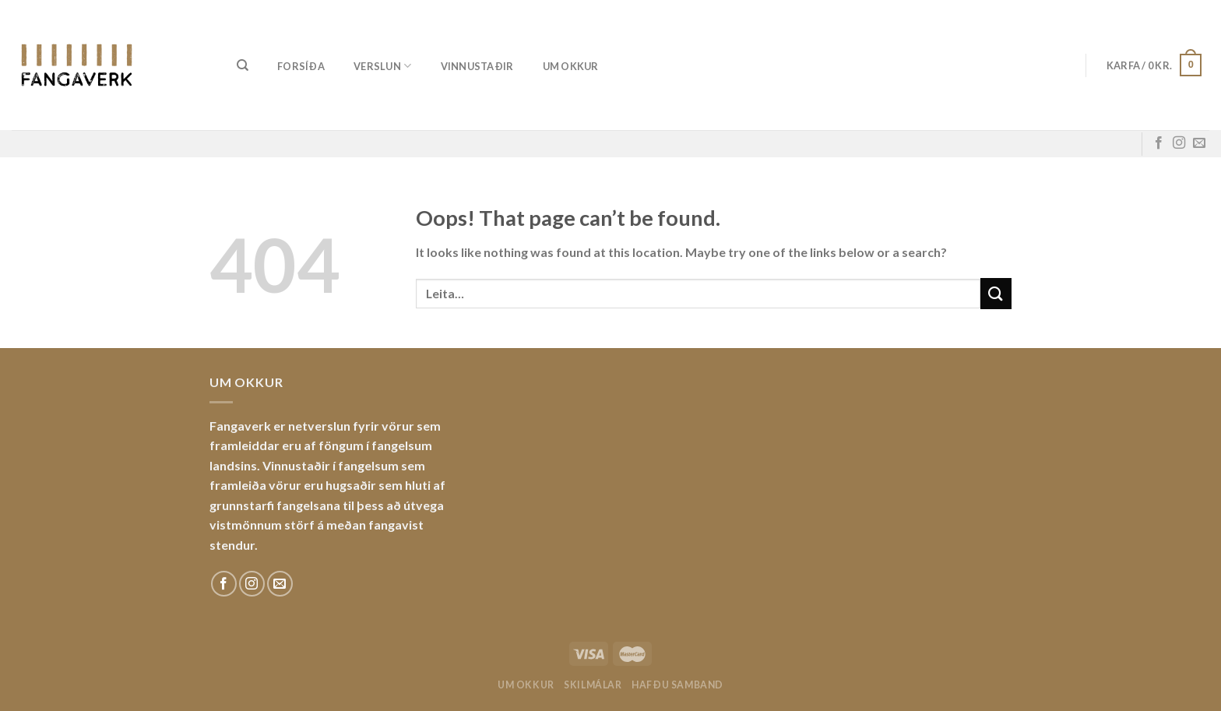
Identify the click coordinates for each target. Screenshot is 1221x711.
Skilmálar (593, 685)
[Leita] (242, 65)
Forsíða (301, 66)
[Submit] (996, 293)
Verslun (382, 65)
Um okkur (571, 66)
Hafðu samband (677, 685)
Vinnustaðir (477, 66)
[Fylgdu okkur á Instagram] (1179, 143)
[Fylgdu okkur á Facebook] (1158, 143)
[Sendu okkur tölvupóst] (1199, 143)
